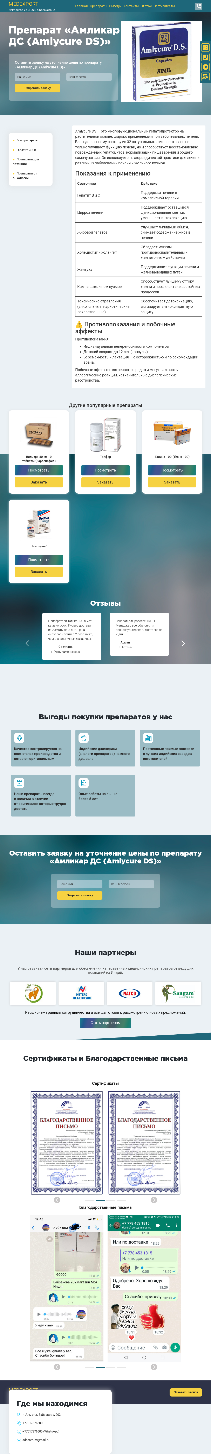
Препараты (98, 6)
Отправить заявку (38, 88)
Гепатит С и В (24, 150)
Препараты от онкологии (25, 176)
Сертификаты (164, 6)
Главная (81, 6)
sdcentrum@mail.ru (35, 1440)
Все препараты (25, 140)
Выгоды (115, 6)
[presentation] (27, 643)
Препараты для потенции (26, 162)
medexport (23, 4)
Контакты (131, 6)
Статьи (146, 6)
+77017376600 (32, 1423)
